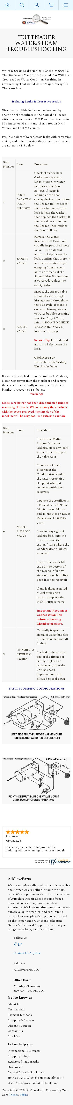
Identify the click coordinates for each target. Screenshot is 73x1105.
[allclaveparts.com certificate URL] (52, 863)
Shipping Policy (18, 1056)
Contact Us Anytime (27, 953)
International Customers (24, 1051)
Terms (24, 1095)
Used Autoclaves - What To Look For (32, 1083)
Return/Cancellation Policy (26, 1072)
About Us (14, 1004)
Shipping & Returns (21, 1020)
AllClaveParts (35, 1090)
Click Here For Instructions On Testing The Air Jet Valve (50, 362)
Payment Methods (20, 1015)
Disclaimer (15, 1067)
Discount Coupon (19, 1026)
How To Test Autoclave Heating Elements (36, 1077)
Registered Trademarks (23, 1061)
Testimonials (16, 1009)
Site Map (14, 1036)
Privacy (13, 1095)
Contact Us (15, 1031)
